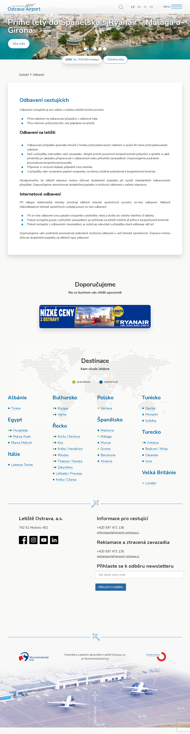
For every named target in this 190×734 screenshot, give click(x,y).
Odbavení (38, 74)
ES (151, 7)
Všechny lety (115, 59)
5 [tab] (104, 49)
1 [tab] (85, 49)
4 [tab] (99, 49)
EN (139, 7)
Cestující (24, 74)
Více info (18, 43)
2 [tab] (90, 49)
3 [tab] (95, 49)
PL (145, 7)
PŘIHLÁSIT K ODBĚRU (110, 588)
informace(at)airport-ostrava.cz (119, 534)
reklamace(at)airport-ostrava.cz (119, 558)
